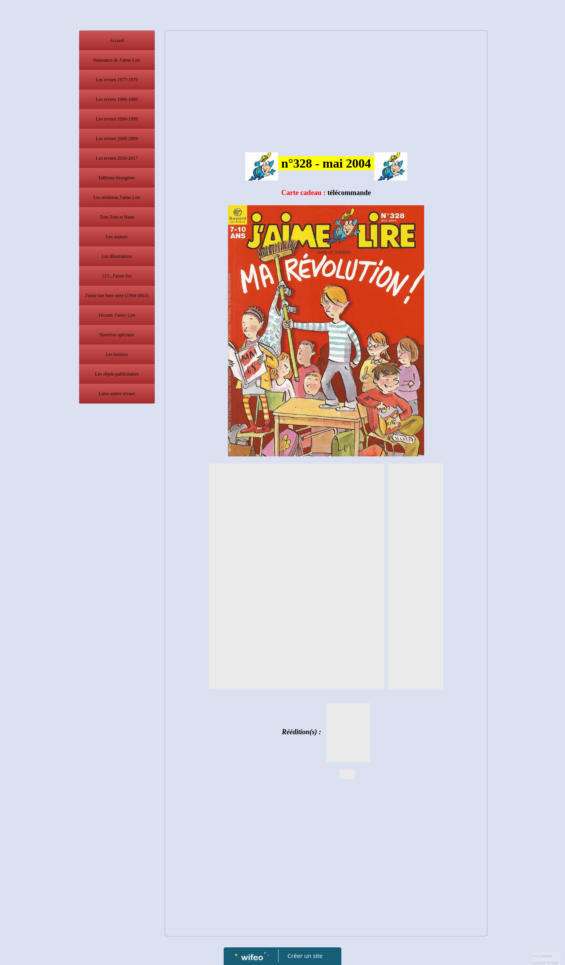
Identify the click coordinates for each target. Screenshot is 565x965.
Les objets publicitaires (117, 374)
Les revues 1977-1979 (117, 79)
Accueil (116, 40)
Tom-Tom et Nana (117, 217)
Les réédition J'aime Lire (116, 197)
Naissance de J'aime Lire (116, 60)
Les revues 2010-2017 (117, 158)
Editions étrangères (116, 178)
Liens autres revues (116, 393)
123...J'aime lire (117, 276)
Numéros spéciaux (116, 334)
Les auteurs (117, 236)
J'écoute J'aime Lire (116, 315)
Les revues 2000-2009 (117, 138)
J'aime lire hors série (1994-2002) (116, 295)
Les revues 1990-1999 (117, 119)
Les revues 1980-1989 (117, 99)
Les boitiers (117, 354)
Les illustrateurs (117, 256)
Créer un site (305, 956)
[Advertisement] (117, 564)
